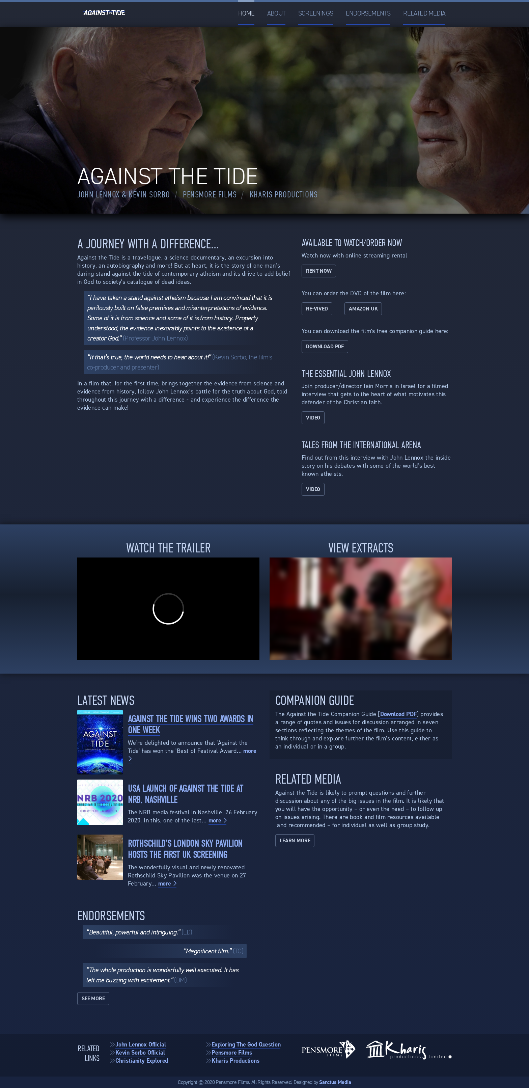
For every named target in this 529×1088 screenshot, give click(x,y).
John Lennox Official (140, 1044)
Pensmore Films (232, 1053)
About (276, 13)
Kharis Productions (235, 1061)
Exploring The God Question (246, 1044)
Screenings (315, 13)
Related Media (424, 13)
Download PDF (325, 346)
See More (93, 998)
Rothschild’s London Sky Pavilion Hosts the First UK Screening (185, 849)
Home (246, 13)
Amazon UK (363, 308)
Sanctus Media (335, 1082)
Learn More (295, 840)
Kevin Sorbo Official (140, 1053)
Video (313, 417)
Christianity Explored (141, 1061)
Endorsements (368, 13)
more (217, 820)
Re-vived (317, 308)
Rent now (319, 270)
